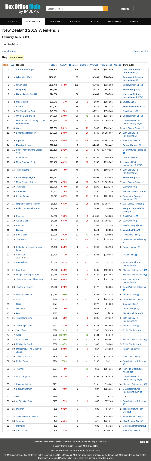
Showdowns (114, 21)
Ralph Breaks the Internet (28, 204)
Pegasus (20, 216)
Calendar (75, 21)
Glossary (56, 446)
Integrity (20, 409)
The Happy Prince (24, 325)
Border (19, 230)
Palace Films (130, 254)
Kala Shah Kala (23, 145)
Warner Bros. (130, 187)
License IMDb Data (84, 446)
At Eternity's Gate (24, 401)
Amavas (20, 225)
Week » (144, 51)
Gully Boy (21, 89)
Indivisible (20, 426)
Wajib (18, 335)
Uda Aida (20, 308)
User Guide (67, 446)
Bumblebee (21, 262)
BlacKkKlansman (24, 389)
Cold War (20, 254)
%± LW (63, 65)
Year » (137, 51)
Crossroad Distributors (134, 426)
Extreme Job (22, 157)
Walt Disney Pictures (134, 128)
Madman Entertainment (135, 191)
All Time (94, 21)
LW (12, 65)
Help (96, 446)
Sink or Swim (22, 339)
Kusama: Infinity (23, 384)
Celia (18, 304)
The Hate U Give (24, 318)
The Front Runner (24, 287)
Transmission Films (134, 106)
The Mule (20, 187)
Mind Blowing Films (133, 225)
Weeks (117, 65)
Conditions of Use (46, 458)
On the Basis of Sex (25, 116)
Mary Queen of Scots (26, 162)
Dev (18, 313)
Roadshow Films (132, 140)
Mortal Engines (23, 376)
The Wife (20, 369)
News (52, 441)
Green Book (21, 85)
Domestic (12, 21)
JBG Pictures (130, 157)
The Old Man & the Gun (27, 416)
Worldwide (55, 21)
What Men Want (24, 77)
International (33, 21)
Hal (17, 396)
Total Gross (106, 65)
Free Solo (20, 270)
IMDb (88, 450)
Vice (18, 299)
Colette (19, 106)
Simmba (20, 421)
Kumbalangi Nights (25, 177)
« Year (13, 51)
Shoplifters (21, 330)
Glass (19, 128)
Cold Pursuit (22, 102)
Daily (58, 441)
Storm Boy (21, 239)
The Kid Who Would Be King (29, 279)
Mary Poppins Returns (26, 182)
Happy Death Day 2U (26, 94)
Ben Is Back (21, 235)
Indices (134, 21)
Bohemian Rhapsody (26, 133)
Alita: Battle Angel (25, 69)
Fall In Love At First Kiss (28, 208)
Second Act (21, 430)
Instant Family (22, 196)
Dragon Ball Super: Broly (27, 274)
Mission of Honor (24, 294)
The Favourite (22, 170)
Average (94, 65)
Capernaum (21, 191)
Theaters (73, 65)
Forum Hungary (132, 89)
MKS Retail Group (133, 313)
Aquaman (20, 140)
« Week (5, 51)
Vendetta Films (131, 230)
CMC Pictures (130, 111)
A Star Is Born (22, 221)
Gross (54, 65)
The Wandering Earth (26, 111)
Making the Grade (24, 344)
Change (84, 65)
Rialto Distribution (132, 330)
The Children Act (24, 356)
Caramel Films (131, 304)
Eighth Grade (22, 361)
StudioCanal (130, 102)
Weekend (67, 441)
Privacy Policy (65, 458)
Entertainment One (133, 85)
